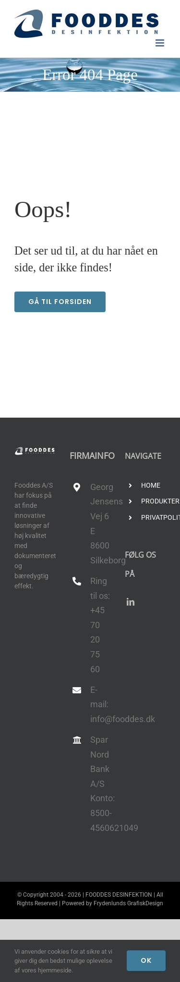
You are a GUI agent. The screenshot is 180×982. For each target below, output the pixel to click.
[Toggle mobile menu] (161, 43)
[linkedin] (130, 602)
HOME (150, 485)
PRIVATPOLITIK (153, 517)
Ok (146, 960)
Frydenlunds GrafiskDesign (128, 903)
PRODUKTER (153, 501)
